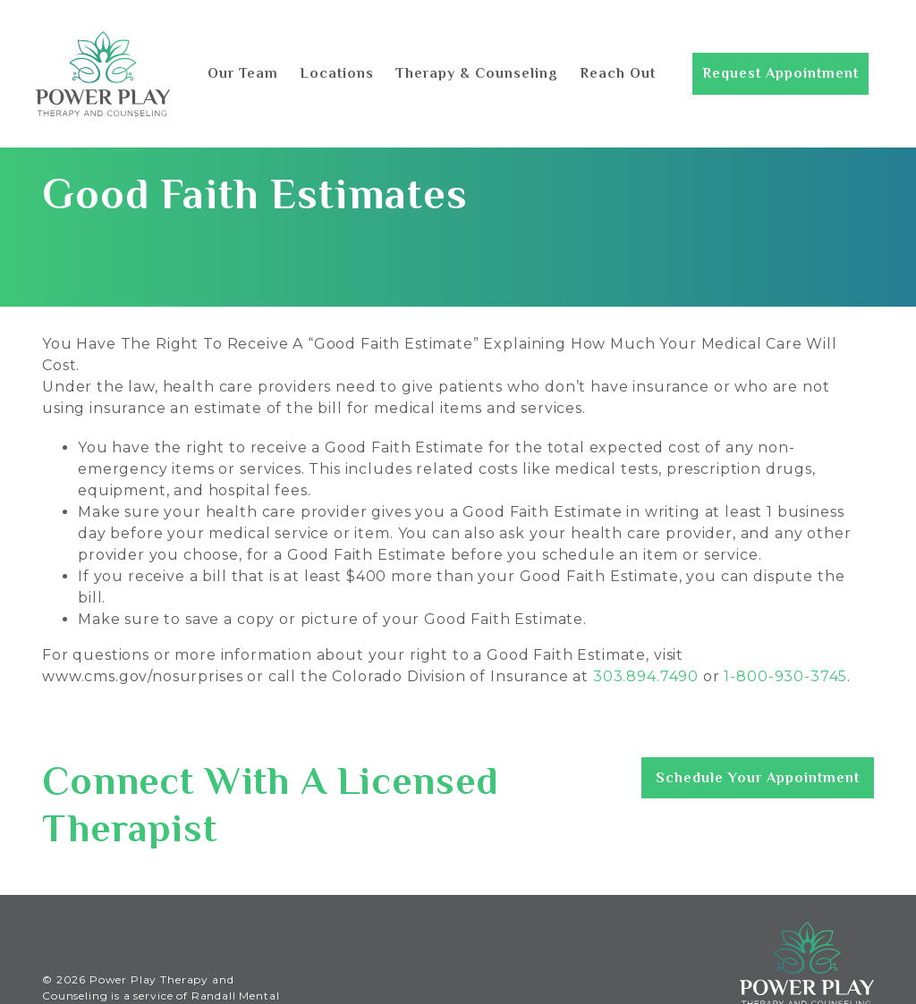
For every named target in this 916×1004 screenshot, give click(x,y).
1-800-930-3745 (785, 676)
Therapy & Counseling (476, 73)
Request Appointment (780, 73)
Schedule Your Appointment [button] (758, 778)
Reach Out (618, 73)
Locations (337, 73)
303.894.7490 (646, 676)
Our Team (243, 73)
